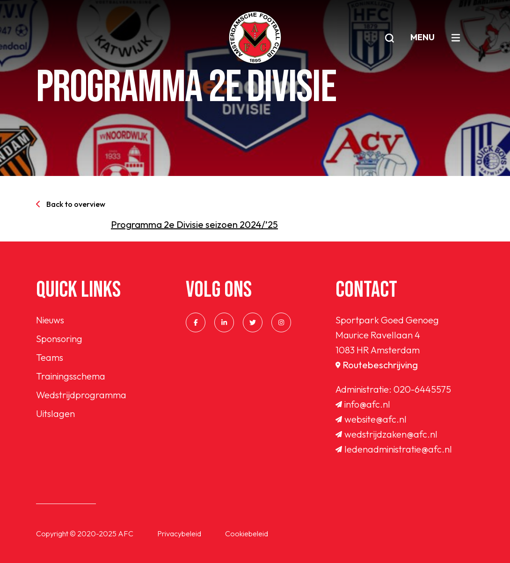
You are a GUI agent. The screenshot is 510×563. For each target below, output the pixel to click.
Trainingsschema (70, 376)
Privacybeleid (179, 533)
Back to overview (70, 204)
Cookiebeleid (246, 533)
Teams (49, 357)
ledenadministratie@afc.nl (393, 449)
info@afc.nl (362, 404)
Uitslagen (55, 413)
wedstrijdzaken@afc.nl (386, 434)
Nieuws (50, 320)
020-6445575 (422, 389)
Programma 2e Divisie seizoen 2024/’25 (194, 224)
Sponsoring (59, 338)
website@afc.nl (371, 419)
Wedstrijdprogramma (81, 395)
